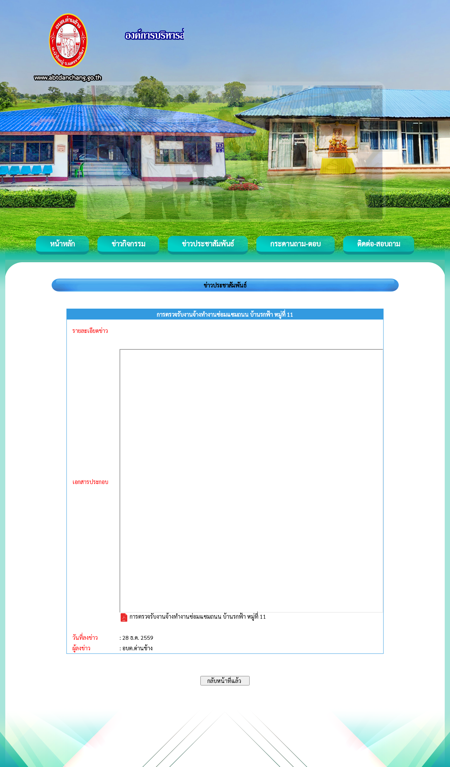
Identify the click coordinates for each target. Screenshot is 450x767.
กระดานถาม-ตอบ (295, 243)
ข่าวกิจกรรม (128, 243)
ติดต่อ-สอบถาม (378, 243)
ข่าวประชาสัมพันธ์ (208, 243)
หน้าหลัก (62, 243)
